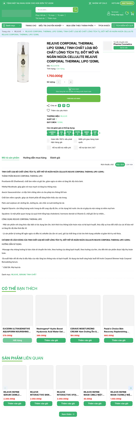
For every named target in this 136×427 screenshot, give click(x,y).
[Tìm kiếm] (75, 9)
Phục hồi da (41, 15)
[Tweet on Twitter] (68, 105)
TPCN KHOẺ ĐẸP (106, 25)
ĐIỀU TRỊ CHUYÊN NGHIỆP (51, 25)
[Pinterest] (63, 105)
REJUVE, (15, 274)
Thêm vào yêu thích (57, 110)
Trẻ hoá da (40, 18)
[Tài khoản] (115, 13)
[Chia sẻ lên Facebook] (59, 105)
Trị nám (60, 15)
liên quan (22, 358)
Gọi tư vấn (124, 48)
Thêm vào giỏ (51, 340)
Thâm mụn (51, 18)
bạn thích (19, 288)
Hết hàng (17, 340)
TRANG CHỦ (31, 25)
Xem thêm (68, 414)
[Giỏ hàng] (132, 13)
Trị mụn (51, 15)
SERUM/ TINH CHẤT (27, 274)
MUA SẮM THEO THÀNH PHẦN (81, 25)
